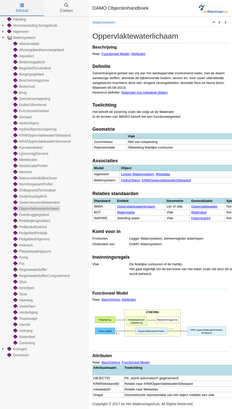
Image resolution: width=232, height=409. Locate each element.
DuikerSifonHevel (29, 105)
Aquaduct (23, 56)
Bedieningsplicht (28, 62)
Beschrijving (111, 299)
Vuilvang (22, 331)
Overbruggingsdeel (30, 215)
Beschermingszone (30, 80)
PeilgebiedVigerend (31, 239)
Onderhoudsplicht (29, 196)
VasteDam (23, 306)
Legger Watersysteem (137, 174)
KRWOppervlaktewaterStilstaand (41, 135)
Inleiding (16, 19)
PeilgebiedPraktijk (29, 233)
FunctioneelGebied (30, 111)
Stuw (19, 294)
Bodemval (23, 86)
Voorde (21, 325)
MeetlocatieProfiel (29, 166)
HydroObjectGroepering (34, 129)
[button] (214, 22)
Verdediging (25, 312)
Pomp (20, 257)
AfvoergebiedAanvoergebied (38, 50)
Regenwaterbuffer (29, 270)
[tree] (44, 187)
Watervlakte (126, 212)
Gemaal (21, 117)
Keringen (16, 349)
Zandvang (23, 343)
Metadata (163, 174)
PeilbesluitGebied (29, 227)
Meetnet (22, 172)
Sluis (19, 282)
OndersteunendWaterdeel (36, 202)
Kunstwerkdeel (27, 147)
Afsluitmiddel (25, 44)
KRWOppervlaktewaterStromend (41, 141)
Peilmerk (22, 245)
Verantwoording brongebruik (31, 25)
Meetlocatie (24, 160)
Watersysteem (21, 38)
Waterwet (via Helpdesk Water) (144, 92)
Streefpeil (23, 288)
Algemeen (17, 31)
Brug (19, 93)
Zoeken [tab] (66, 8)
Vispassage (24, 318)
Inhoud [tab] (22, 8)
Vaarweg (22, 300)
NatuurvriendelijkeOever (34, 178)
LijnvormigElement (30, 154)
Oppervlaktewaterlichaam (35, 209)
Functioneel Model (115, 54)
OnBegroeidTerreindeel (34, 190)
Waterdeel (23, 337)
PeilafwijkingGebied (31, 221)
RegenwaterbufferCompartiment (41, 276)
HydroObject (25, 123)
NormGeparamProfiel (32, 184)
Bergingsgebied (28, 74)
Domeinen (17, 355)
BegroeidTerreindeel (31, 68)
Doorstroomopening (31, 99)
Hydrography (200, 218)
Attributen (138, 54)
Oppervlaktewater (204, 206)
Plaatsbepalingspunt (31, 251)
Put (18, 263)
